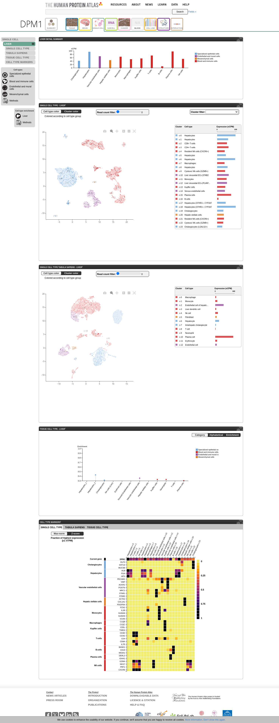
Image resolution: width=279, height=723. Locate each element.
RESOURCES (119, 4)
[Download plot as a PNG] (105, 131)
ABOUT (136, 4)
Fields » (192, 11)
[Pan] (117, 131)
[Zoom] (111, 131)
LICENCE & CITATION (142, 700)
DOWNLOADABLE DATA (144, 695)
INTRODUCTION (97, 695)
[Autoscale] (134, 131)
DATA (174, 4)
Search (180, 11)
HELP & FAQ (137, 704)
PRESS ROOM (54, 700)
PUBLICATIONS (97, 704)
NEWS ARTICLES (56, 695)
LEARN (162, 4)
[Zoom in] (123, 131)
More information (193, 719)
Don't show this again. (214, 719)
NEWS (149, 4)
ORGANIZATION (97, 700)
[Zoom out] (129, 131)
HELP (186, 4)
